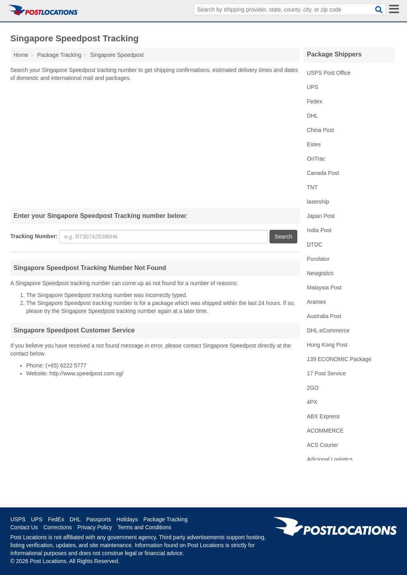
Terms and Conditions (144, 527)
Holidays (127, 519)
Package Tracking (165, 519)
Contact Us (24, 527)
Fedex (314, 101)
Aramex (316, 302)
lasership (318, 201)
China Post (320, 130)
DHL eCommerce (328, 330)
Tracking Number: (34, 236)
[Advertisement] (155, 144)
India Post (319, 230)
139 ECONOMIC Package (339, 359)
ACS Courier (322, 445)
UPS (312, 87)
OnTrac (316, 158)
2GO (313, 388)
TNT (312, 187)
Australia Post (324, 316)
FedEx (56, 519)
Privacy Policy (95, 527)
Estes (314, 144)
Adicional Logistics (330, 459)
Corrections (57, 527)
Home (21, 55)
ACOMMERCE (325, 430)
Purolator (318, 259)
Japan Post (321, 216)
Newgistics (320, 273)
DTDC (314, 244)
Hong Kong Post (327, 345)
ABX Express (323, 416)
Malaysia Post (324, 287)
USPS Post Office (329, 73)
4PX (312, 402)
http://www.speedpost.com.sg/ (86, 373)
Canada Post (323, 173)
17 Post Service (326, 373)
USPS (17, 519)
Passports (98, 519)
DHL (312, 116)
